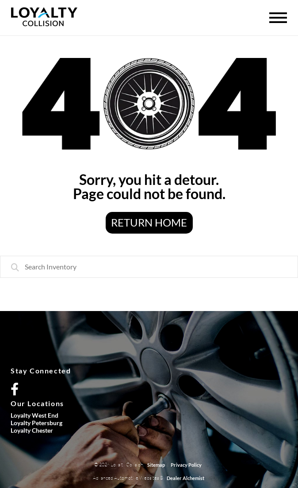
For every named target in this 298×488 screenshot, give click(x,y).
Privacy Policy (186, 465)
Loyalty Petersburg (36, 423)
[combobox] (149, 267)
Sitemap (156, 465)
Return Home (149, 222)
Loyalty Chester (32, 430)
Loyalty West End (34, 415)
